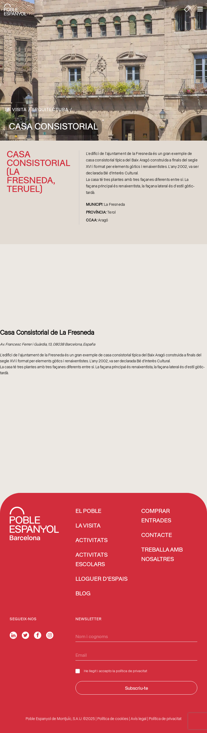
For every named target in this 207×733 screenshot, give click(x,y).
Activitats (91, 540)
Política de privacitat (165, 718)
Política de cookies (112, 718)
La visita (16, 109)
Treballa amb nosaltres (162, 554)
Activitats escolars (91, 560)
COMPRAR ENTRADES (156, 516)
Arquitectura (50, 109)
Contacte (156, 535)
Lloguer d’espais (101, 579)
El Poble (88, 511)
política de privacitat (131, 671)
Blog (83, 594)
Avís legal (138, 718)
